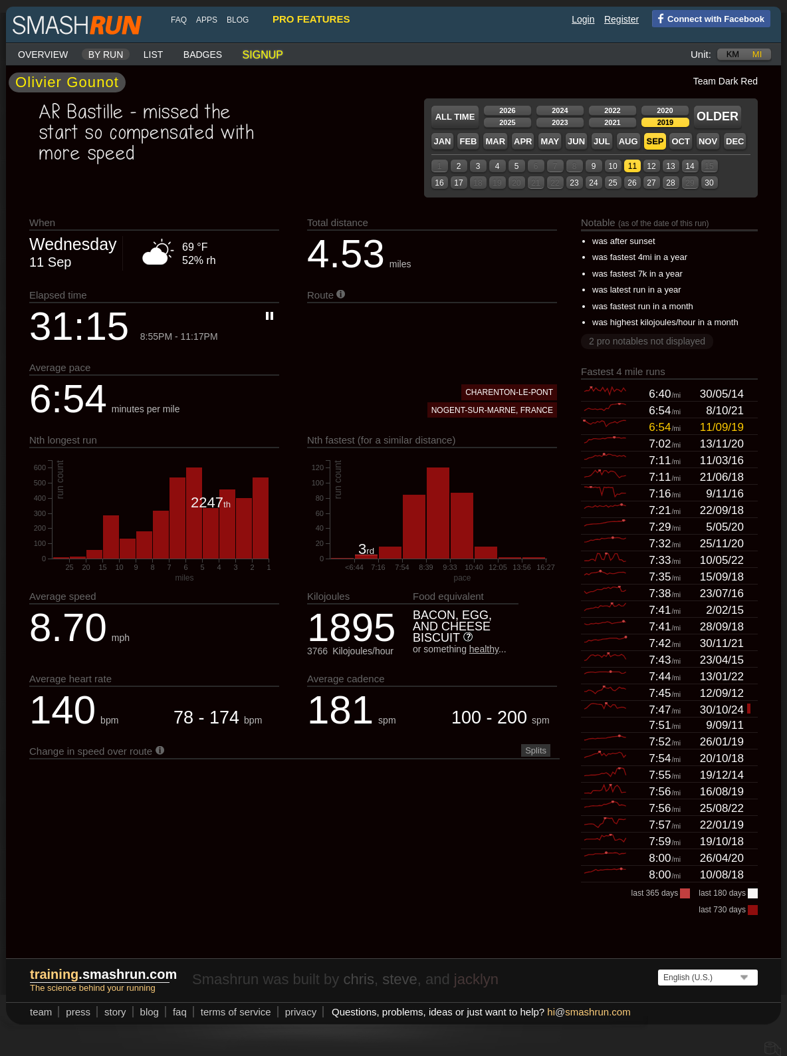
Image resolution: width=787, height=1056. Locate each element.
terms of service (236, 1011)
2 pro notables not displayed (647, 341)
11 (632, 166)
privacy (301, 1011)
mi (757, 54)
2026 (507, 110)
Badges (202, 54)
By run (106, 54)
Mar (495, 141)
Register (621, 19)
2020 (665, 110)
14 (689, 166)
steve (399, 979)
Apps (206, 20)
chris (358, 979)
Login (583, 19)
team (41, 1011)
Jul (602, 141)
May (549, 141)
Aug (628, 141)
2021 (612, 122)
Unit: (701, 54)
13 (670, 166)
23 (574, 183)
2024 (560, 110)
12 (651, 166)
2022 (612, 110)
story (115, 1011)
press (78, 1011)
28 (670, 183)
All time (455, 117)
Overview (43, 54)
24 (593, 183)
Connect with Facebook (708, 18)
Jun (576, 141)
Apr (523, 141)
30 (709, 183)
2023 (560, 122)
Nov (708, 141)
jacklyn (476, 979)
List (154, 54)
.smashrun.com (103, 974)
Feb (468, 141)
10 (612, 166)
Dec (735, 141)
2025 (507, 122)
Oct (680, 141)
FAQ (179, 20)
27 (651, 183)
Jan (442, 141)
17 (458, 183)
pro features (311, 19)
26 (631, 183)
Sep (654, 141)
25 (612, 183)
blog (238, 20)
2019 (665, 122)
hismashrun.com (588, 1011)
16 (439, 183)
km (733, 54)
